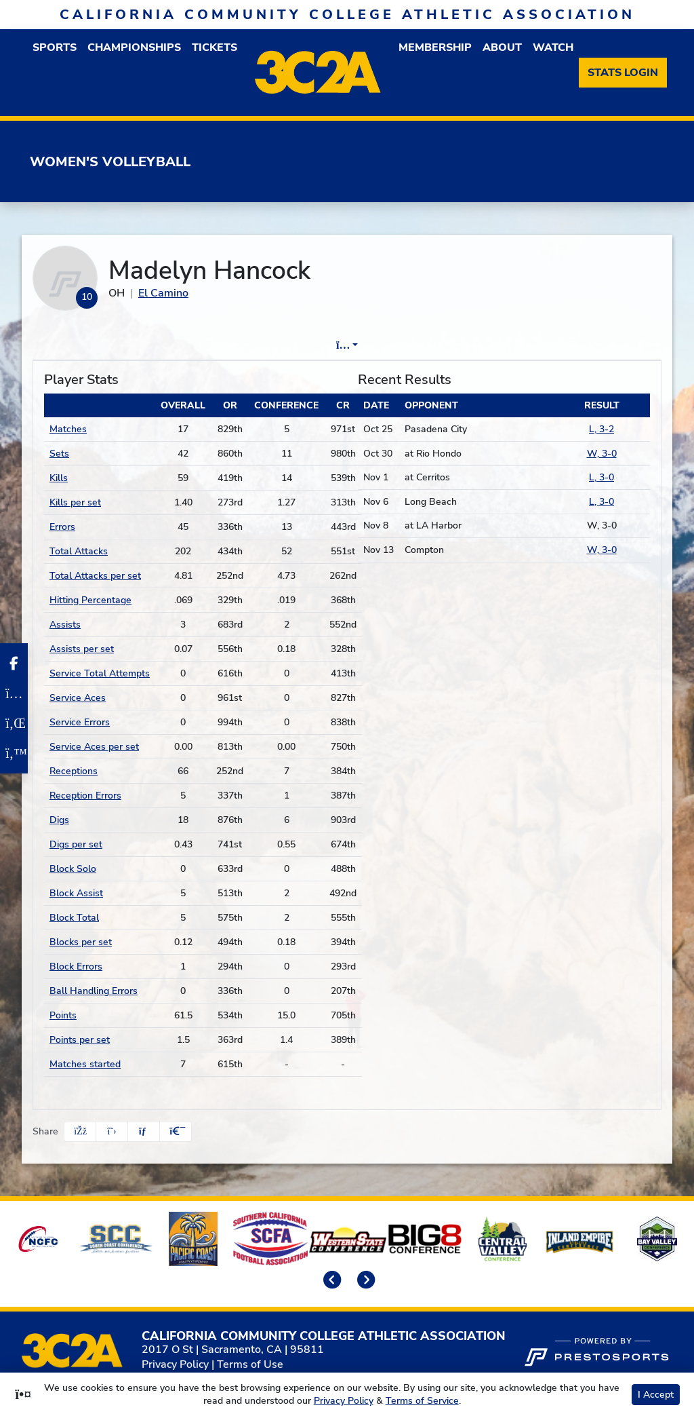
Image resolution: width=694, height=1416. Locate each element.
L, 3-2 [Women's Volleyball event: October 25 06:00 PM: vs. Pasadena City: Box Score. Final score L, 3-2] (601, 429)
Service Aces (77, 697)
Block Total (74, 917)
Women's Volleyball (110, 162)
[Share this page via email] (143, 1131)
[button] (175, 1131)
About (502, 47)
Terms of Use (250, 1364)
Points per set (79, 1039)
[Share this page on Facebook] (80, 1131)
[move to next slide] (364, 1281)
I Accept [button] (656, 1394)
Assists (65, 624)
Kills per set (75, 502)
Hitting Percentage (90, 600)
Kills (58, 478)
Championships (134, 47)
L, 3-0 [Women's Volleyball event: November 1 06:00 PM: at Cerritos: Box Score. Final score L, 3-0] (601, 477)
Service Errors (79, 722)
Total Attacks (78, 551)
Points (63, 1015)
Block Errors (75, 966)
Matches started (85, 1064)
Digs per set (75, 844)
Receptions (73, 771)
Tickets (214, 47)
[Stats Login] (623, 73)
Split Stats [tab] (489, 345)
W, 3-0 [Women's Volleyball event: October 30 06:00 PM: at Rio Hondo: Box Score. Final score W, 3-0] (602, 453)
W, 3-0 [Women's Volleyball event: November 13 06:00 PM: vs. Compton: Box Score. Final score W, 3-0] (602, 549)
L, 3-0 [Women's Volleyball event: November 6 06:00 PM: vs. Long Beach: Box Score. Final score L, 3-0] (601, 501)
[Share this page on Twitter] (112, 1131)
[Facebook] (14, 663)
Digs (59, 820)
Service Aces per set (94, 746)
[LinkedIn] (14, 723)
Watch (553, 47)
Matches (68, 429)
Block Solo (72, 868)
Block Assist (76, 893)
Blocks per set (80, 942)
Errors (62, 526)
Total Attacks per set (95, 575)
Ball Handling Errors (93, 990)
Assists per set (81, 649)
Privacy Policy (175, 1364)
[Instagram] (14, 693)
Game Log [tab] (309, 345)
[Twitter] (14, 753)
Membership (435, 47)
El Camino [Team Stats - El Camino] (163, 293)
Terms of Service (422, 1400)
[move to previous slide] (330, 1281)
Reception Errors (85, 795)
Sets (59, 453)
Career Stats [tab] (398, 345)
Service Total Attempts (99, 673)
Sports (55, 47)
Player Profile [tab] (215, 345)
